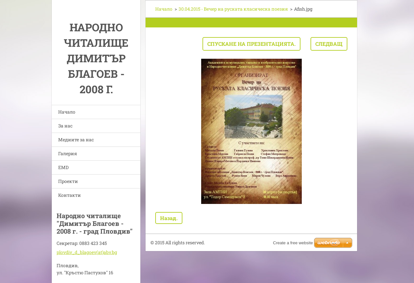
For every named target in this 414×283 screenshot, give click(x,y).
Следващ (329, 43)
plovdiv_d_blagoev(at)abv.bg (87, 252)
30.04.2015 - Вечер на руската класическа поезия (233, 9)
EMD (63, 167)
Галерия (67, 153)
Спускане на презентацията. (251, 43)
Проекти (68, 181)
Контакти (69, 195)
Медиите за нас (76, 139)
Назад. (169, 218)
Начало (66, 112)
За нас (65, 126)
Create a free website (293, 242)
